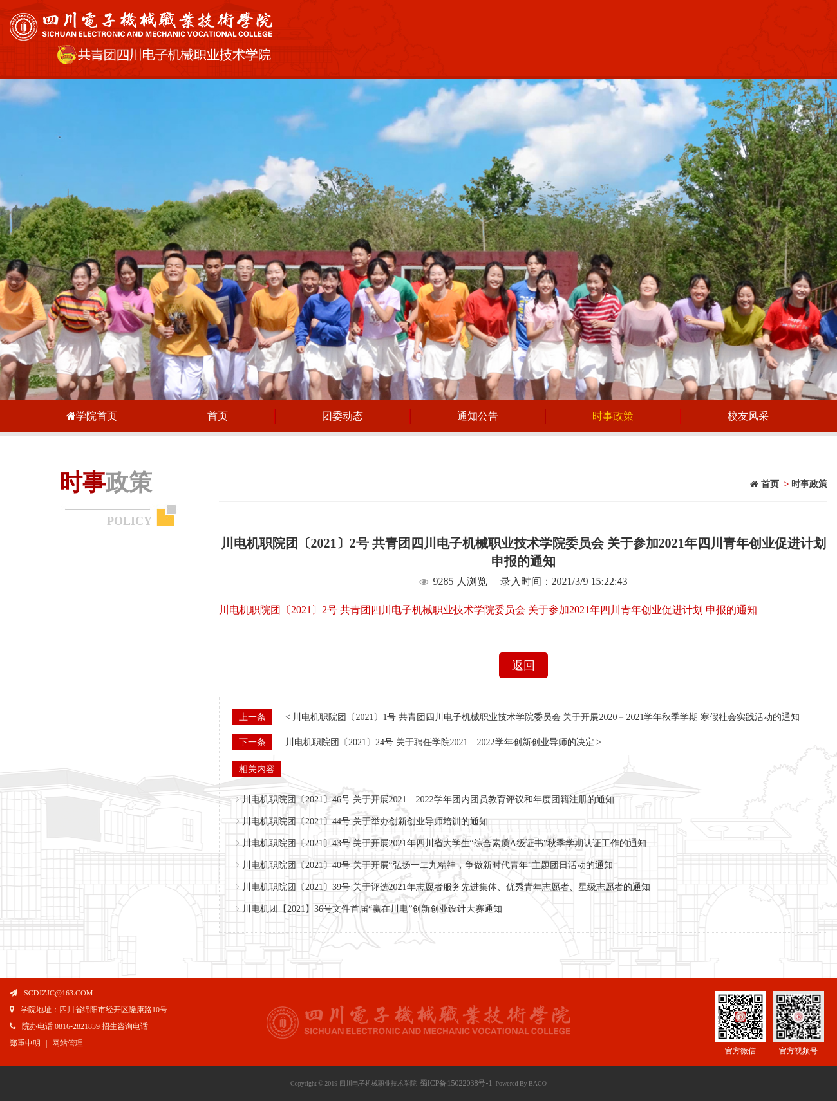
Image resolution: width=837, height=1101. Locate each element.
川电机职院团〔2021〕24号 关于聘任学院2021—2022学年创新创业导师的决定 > (443, 742)
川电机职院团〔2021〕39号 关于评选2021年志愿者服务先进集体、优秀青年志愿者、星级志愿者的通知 (446, 887)
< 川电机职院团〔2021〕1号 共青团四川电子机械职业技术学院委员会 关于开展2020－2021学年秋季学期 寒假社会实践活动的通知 (542, 717)
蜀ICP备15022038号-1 (456, 1082)
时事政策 (613, 416)
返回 (523, 665)
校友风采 (748, 416)
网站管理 (67, 1043)
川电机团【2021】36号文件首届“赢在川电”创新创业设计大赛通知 (372, 909)
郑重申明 (25, 1043)
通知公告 (477, 416)
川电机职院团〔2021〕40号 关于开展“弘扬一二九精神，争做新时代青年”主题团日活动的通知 (427, 865)
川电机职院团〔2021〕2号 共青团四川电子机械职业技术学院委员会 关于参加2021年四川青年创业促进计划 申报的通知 (488, 609)
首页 (217, 416)
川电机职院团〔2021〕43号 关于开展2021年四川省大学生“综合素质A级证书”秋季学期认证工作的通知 (444, 843)
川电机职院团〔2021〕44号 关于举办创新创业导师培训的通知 (365, 821)
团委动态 (342, 416)
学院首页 (90, 416)
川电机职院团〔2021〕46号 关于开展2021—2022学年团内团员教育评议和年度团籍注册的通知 (428, 799)
